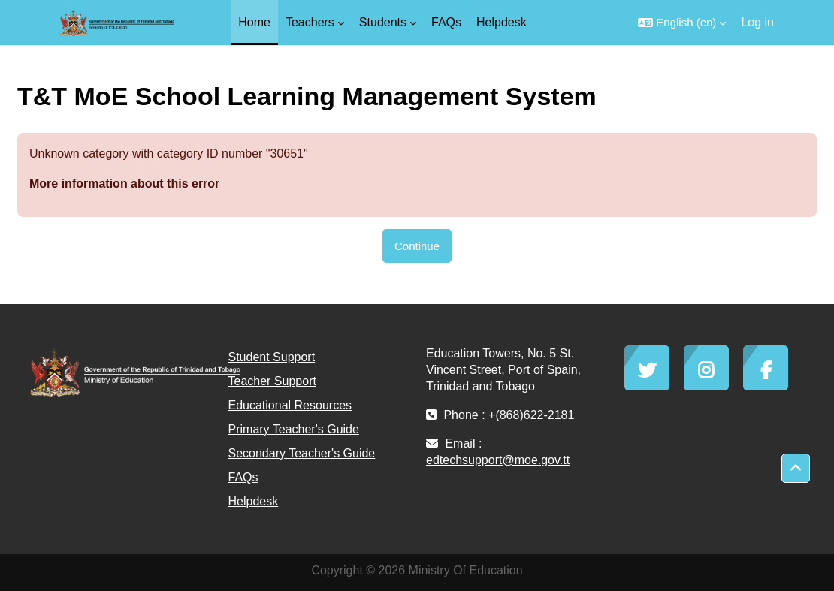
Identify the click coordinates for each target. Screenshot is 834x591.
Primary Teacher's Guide (293, 429)
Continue (417, 246)
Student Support (272, 357)
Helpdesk (253, 501)
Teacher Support (272, 381)
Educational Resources (290, 405)
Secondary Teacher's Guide (302, 453)
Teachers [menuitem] (310, 22)
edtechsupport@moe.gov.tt (498, 460)
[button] (682, 22)
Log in (757, 22)
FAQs (243, 477)
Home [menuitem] (254, 22)
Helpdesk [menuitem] (501, 22)
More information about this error (124, 183)
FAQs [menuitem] (446, 22)
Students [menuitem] (382, 22)
